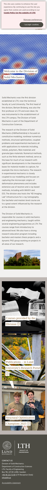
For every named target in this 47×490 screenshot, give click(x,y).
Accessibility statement (11, 483)
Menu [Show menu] (38, 29)
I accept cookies (31, 24)
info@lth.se (6, 477)
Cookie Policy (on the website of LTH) (19, 12)
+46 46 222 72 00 (8, 474)
